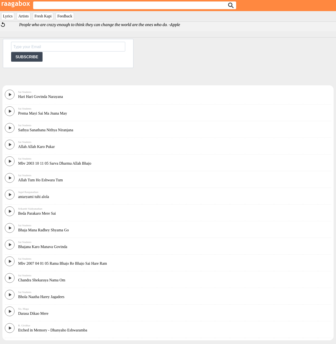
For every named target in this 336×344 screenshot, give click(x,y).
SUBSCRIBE (26, 57)
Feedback (64, 16)
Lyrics (8, 16)
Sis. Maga (23, 308)
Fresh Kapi (43, 16)
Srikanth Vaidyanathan (30, 208)
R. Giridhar (24, 325)
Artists (23, 16)
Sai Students (24, 91)
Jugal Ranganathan (28, 191)
